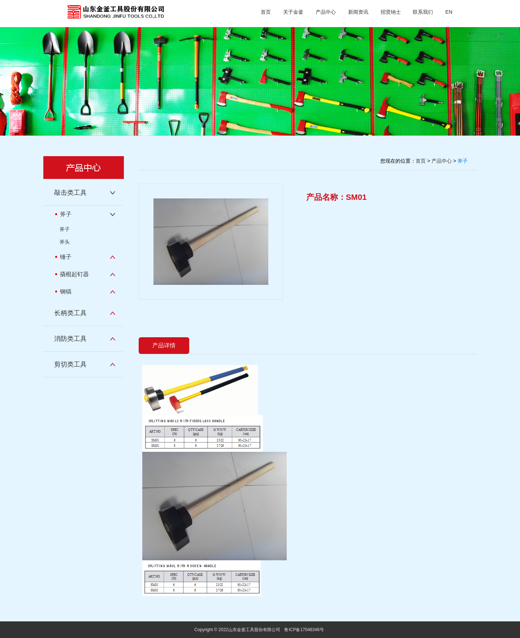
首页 (266, 12)
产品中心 (326, 12)
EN (448, 12)
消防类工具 (70, 338)
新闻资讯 (358, 12)
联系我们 (423, 12)
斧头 (65, 242)
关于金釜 (293, 12)
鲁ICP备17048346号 (304, 629)
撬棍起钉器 (72, 274)
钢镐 (63, 291)
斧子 (63, 214)
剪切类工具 (70, 364)
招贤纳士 (391, 12)
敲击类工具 (70, 192)
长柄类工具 (70, 313)
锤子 (63, 257)
